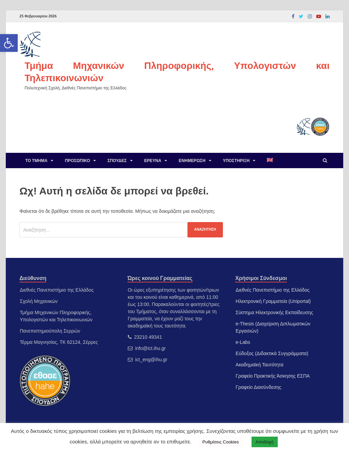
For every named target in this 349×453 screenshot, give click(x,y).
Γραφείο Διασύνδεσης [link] (258, 387)
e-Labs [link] (243, 342)
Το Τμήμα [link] (36, 160)
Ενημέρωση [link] (192, 160)
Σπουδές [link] (117, 160)
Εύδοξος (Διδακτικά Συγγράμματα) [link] (272, 353)
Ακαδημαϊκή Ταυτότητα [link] (259, 364)
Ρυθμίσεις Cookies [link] (220, 441)
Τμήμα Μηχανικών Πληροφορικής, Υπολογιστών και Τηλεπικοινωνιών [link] (177, 71)
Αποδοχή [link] (265, 441)
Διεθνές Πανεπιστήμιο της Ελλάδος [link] (272, 290)
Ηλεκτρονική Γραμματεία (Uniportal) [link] (273, 301)
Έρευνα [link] (152, 160)
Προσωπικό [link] (77, 160)
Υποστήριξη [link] (236, 160)
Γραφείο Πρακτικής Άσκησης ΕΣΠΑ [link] (273, 376)
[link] (9, 43)
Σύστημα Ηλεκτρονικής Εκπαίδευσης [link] (274, 312)
